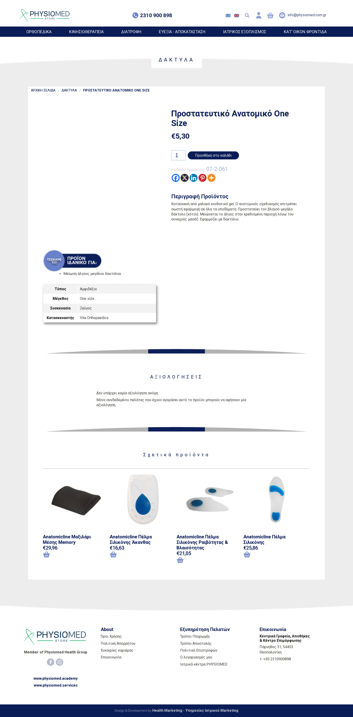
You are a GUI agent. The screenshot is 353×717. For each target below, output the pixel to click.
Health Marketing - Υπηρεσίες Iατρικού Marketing (195, 710)
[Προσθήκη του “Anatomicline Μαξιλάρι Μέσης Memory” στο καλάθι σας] (66, 555)
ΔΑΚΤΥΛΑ (69, 90)
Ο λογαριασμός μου (196, 657)
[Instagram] (59, 662)
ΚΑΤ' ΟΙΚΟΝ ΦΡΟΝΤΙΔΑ (305, 31)
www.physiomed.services (56, 685)
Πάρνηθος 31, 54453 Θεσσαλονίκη (276, 649)
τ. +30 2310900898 (275, 659)
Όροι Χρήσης (111, 636)
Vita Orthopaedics (94, 318)
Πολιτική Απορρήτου (118, 643)
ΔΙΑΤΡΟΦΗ (131, 31)
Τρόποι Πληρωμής (195, 636)
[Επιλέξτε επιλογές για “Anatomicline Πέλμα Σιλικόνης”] (254, 555)
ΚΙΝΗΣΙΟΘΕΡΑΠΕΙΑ (86, 31)
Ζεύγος (86, 308)
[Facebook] (50, 662)
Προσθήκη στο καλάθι (213, 155)
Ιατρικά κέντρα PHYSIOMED (203, 664)
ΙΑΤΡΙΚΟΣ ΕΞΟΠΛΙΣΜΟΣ (244, 31)
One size (87, 298)
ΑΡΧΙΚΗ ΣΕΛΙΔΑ (43, 90)
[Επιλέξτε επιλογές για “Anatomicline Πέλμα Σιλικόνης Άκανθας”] (121, 555)
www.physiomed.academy (55, 678)
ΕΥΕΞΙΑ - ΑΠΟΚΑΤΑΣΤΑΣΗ (182, 31)
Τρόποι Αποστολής (196, 643)
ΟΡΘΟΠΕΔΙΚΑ (39, 31)
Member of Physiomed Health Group (55, 652)
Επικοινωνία (111, 657)
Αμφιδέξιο (88, 289)
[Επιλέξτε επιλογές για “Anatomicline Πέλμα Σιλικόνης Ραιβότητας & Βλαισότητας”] (188, 560)
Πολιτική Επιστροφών (198, 650)
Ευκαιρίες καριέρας (117, 650)
